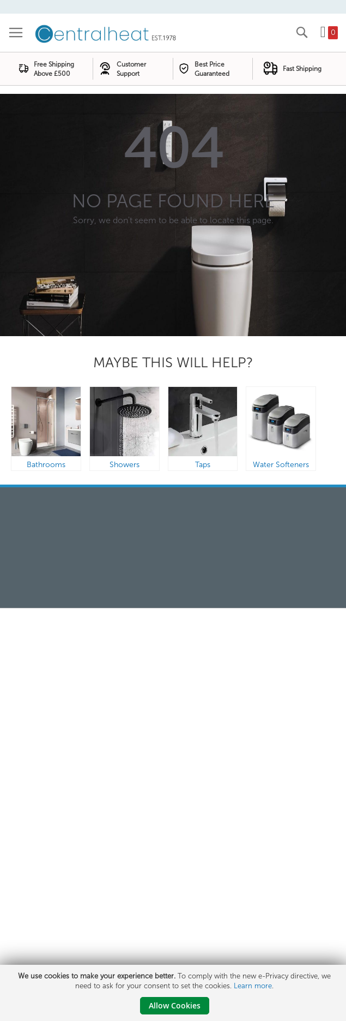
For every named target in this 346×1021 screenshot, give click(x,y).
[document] (174, 992)
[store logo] (106, 32)
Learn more (253, 986)
